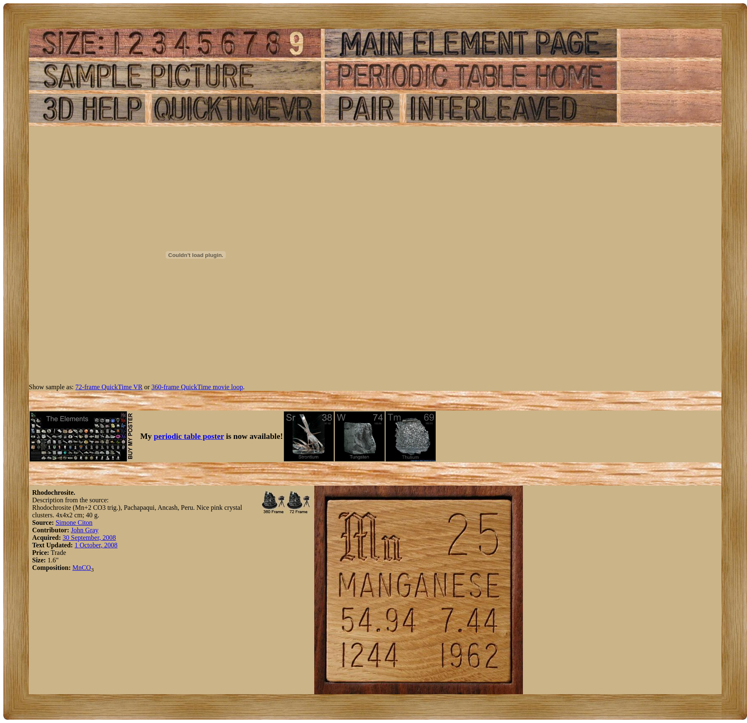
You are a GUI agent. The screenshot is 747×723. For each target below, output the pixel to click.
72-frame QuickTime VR (109, 386)
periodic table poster (189, 436)
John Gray (84, 530)
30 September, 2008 (89, 537)
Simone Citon (74, 522)
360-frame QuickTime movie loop (197, 386)
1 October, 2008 (96, 545)
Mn (76, 567)
